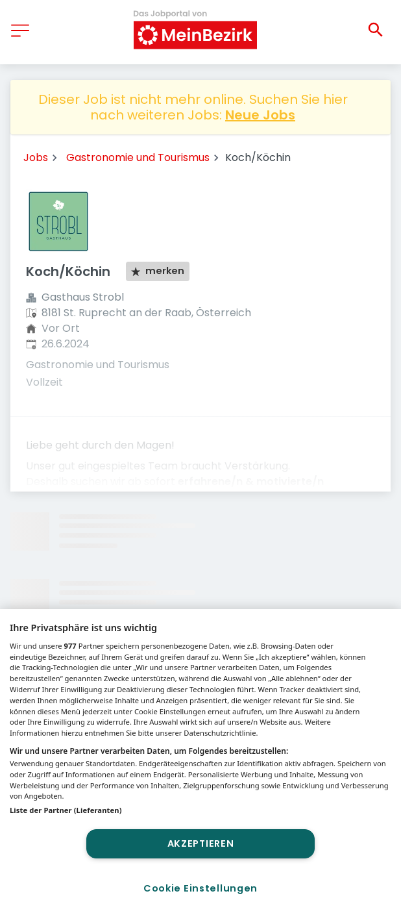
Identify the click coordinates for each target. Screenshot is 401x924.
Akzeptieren (200, 843)
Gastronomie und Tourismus (138, 157)
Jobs (35, 157)
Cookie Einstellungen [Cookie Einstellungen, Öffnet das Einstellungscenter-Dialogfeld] (200, 888)
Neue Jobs (260, 115)
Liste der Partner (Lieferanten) (66, 810)
